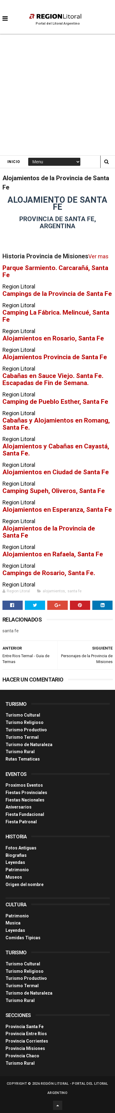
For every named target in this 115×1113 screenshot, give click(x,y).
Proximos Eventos (24, 785)
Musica (13, 922)
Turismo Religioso (25, 722)
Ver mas (98, 256)
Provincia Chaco (22, 1055)
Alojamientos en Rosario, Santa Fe (53, 338)
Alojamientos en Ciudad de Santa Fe (55, 472)
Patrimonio (17, 869)
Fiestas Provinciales (26, 792)
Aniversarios (19, 807)
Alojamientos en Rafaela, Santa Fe (52, 554)
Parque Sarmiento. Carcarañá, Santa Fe (55, 271)
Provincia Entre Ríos (26, 1033)
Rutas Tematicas (23, 759)
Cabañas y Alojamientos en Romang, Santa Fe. (56, 423)
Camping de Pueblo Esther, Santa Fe (55, 401)
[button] (5, 14)
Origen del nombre (25, 884)
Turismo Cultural (23, 715)
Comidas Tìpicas (23, 937)
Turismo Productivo (26, 729)
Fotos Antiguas (21, 847)
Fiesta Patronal (21, 821)
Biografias (16, 855)
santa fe (74, 591)
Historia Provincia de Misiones (45, 256)
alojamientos (54, 591)
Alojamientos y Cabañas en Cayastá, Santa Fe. (55, 449)
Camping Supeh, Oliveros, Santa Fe (53, 491)
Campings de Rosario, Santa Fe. (48, 573)
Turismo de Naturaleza (29, 744)
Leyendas (15, 862)
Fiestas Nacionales (25, 799)
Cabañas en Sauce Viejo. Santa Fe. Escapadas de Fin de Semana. (52, 379)
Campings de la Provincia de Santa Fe (57, 293)
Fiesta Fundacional (25, 814)
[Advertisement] (57, 94)
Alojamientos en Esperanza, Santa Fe (57, 509)
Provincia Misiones (25, 1048)
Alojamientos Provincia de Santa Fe (54, 357)
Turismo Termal (22, 737)
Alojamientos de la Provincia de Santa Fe (48, 531)
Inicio (13, 162)
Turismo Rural (20, 751)
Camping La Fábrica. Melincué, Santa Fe (55, 315)
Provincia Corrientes (27, 1041)
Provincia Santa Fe (25, 1026)
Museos (14, 877)
